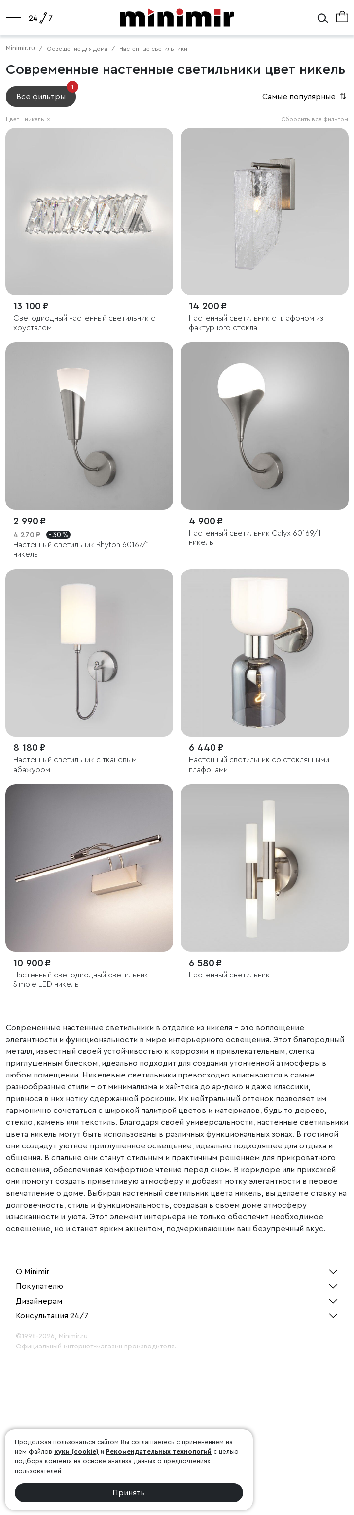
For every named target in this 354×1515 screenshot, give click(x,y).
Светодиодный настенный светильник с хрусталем (84, 323)
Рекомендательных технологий (159, 1451)
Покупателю (39, 1286)
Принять (128, 1493)
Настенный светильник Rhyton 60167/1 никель (81, 549)
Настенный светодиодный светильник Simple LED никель (80, 979)
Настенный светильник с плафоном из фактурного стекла (256, 323)
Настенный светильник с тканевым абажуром (75, 764)
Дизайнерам (39, 1301)
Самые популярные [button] (305, 97)
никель (37, 119)
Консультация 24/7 (52, 1316)
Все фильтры (46, 93)
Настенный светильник (229, 975)
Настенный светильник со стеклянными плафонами (259, 764)
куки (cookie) (76, 1451)
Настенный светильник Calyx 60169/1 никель (255, 537)
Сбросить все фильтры (314, 119)
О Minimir (32, 1272)
